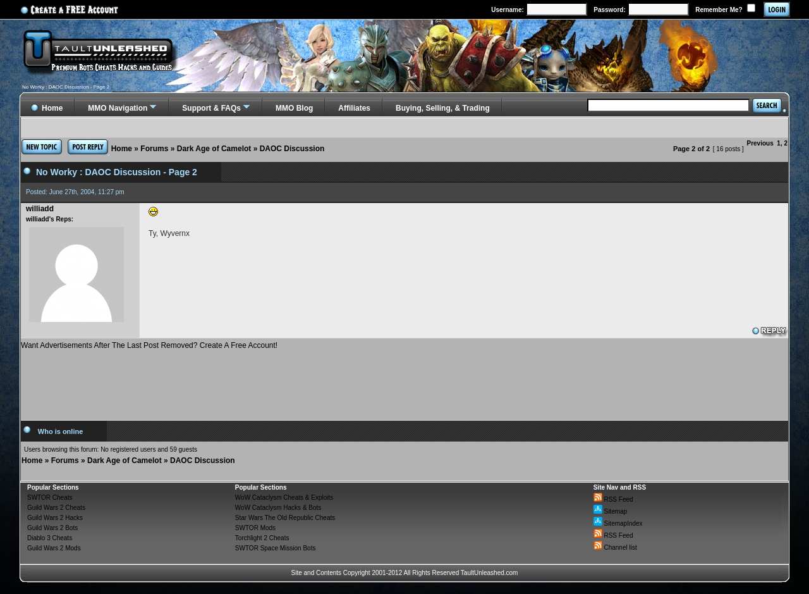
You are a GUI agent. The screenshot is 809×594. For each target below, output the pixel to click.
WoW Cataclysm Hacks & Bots (278, 507)
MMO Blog (294, 108)
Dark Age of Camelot (214, 148)
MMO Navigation (117, 108)
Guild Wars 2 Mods (54, 548)
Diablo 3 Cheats (49, 538)
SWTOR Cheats (50, 497)
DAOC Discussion (292, 148)
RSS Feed (613, 499)
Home (121, 148)
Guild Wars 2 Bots (52, 527)
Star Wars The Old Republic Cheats (285, 517)
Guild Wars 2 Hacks (55, 517)
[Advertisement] (404, 380)
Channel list (615, 547)
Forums (154, 148)
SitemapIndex (618, 523)
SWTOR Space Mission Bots (275, 548)
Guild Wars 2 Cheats (56, 507)
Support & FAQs (211, 108)
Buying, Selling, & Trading (443, 108)
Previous (760, 143)
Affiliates (354, 108)
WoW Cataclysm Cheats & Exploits (284, 497)
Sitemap (610, 511)
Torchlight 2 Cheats (262, 538)
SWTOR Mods (255, 527)
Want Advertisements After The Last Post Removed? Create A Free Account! (149, 345)
